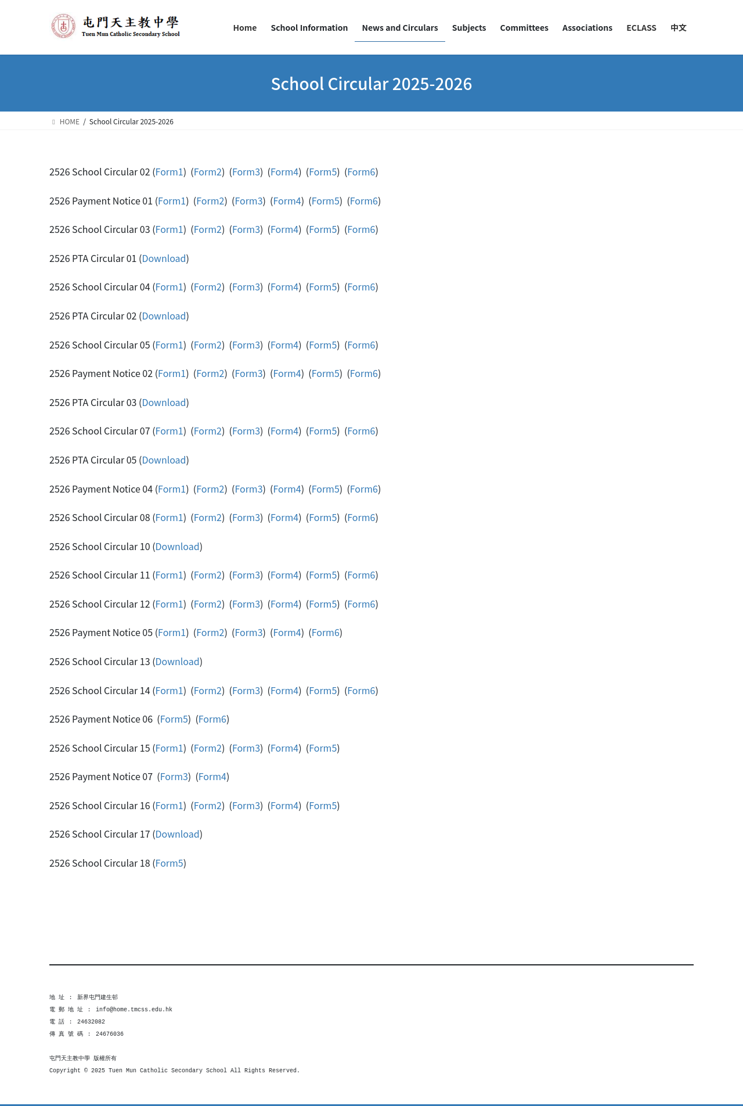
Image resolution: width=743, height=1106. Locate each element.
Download (164, 258)
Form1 (169, 171)
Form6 (361, 171)
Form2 (208, 171)
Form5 (323, 171)
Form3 (246, 171)
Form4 (284, 171)
